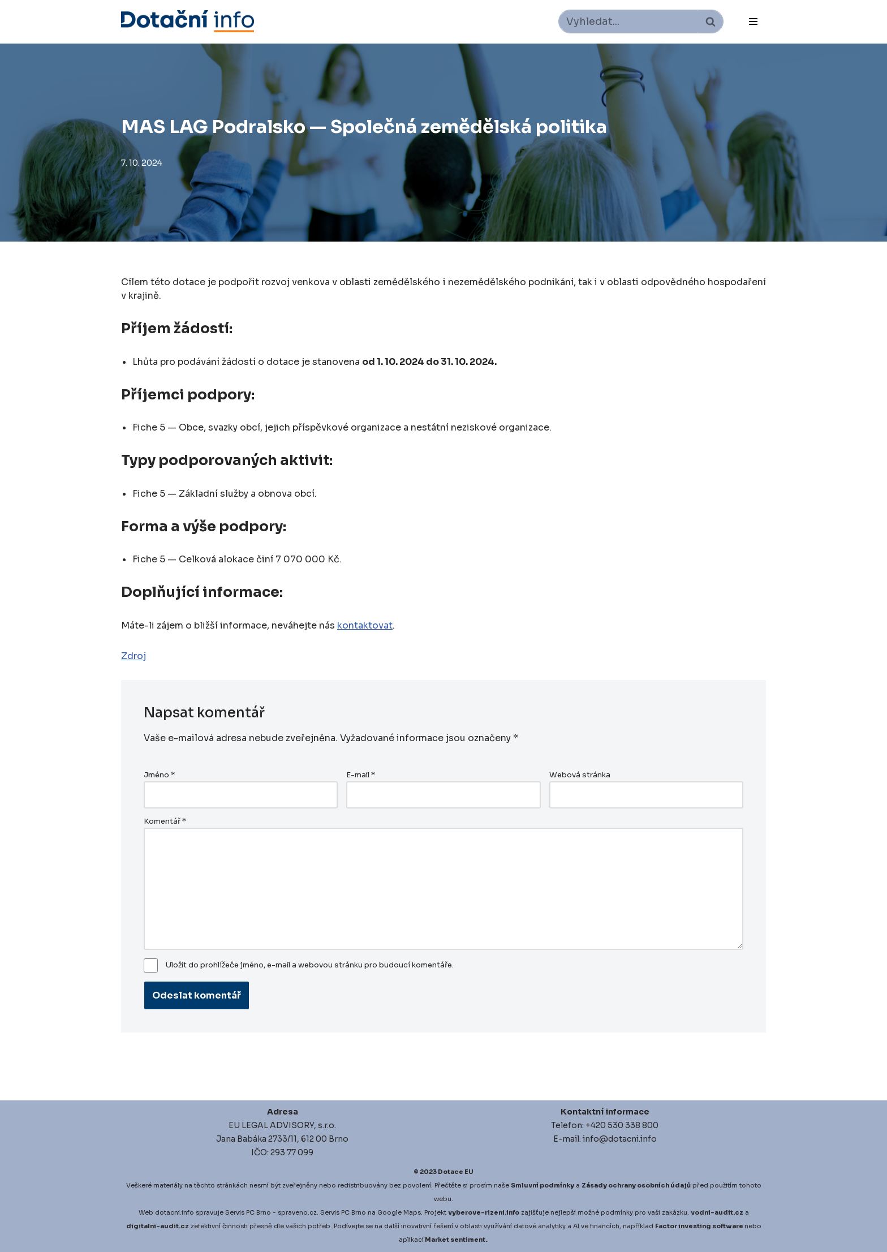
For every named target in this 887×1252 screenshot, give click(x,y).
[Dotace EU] (187, 21)
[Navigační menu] (753, 21)
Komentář (165, 821)
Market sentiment (455, 1240)
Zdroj (133, 656)
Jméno (159, 775)
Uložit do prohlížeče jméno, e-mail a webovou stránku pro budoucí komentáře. (310, 965)
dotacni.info (174, 1212)
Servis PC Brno (248, 1212)
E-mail (360, 775)
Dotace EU (455, 1172)
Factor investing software (699, 1226)
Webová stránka (579, 775)
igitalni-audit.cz (160, 1226)
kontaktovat (365, 625)
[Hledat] (628, 21)
